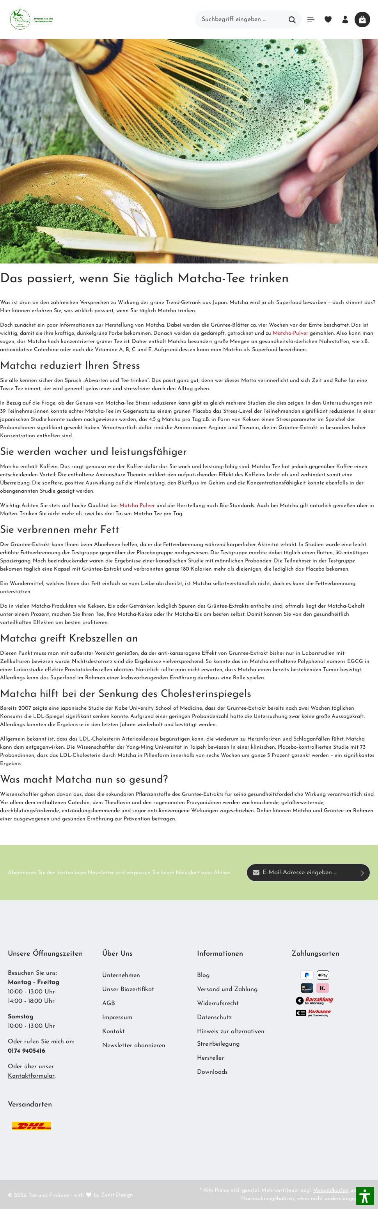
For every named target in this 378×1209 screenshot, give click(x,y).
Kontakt (113, 1032)
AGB (108, 1003)
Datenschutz (214, 1018)
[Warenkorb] (362, 19)
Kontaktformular (31, 1076)
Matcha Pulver (137, 506)
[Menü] (311, 19)
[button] (365, 1196)
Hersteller (210, 1058)
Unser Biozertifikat (128, 989)
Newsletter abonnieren (133, 1046)
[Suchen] (292, 19)
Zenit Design (117, 1195)
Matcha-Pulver (290, 333)
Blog (203, 975)
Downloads (212, 1072)
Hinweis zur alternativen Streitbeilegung (230, 1038)
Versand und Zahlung (227, 989)
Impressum (117, 1018)
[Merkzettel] (328, 19)
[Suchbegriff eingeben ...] (239, 19)
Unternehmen (121, 975)
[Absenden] (362, 873)
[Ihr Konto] (345, 19)
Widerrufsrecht (218, 1003)
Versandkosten (331, 1190)
